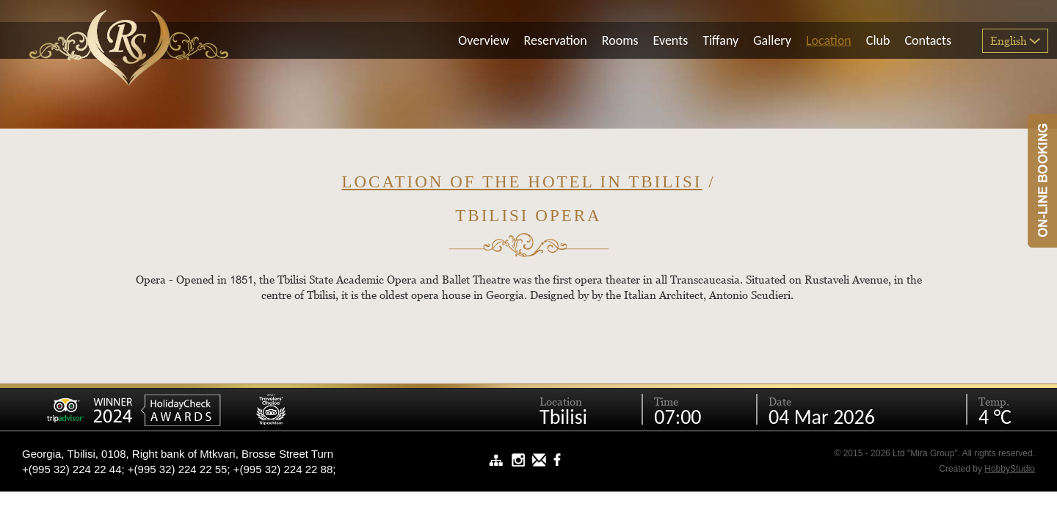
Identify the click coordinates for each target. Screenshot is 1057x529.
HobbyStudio (1009, 469)
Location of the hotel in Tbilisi (521, 182)
